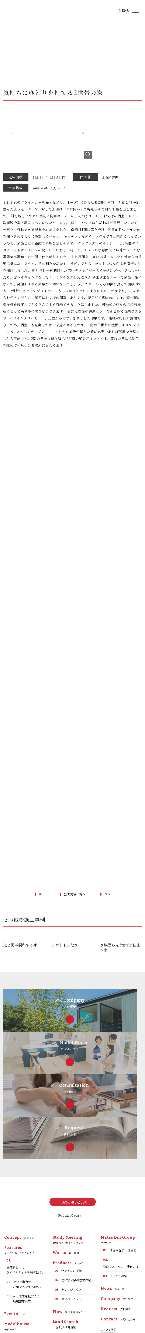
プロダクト (70, 1199)
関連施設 (118, 1176)
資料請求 (115, 1245)
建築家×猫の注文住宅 (73, 1216)
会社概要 (117, 1235)
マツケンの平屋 (68, 1207)
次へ (109, 894)
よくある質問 (108, 1266)
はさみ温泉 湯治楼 (119, 1187)
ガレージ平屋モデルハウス (24, 1286)
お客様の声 (17, 1302)
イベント (17, 1250)
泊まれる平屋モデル (22, 1273)
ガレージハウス (68, 1226)
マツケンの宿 (115, 1212)
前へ (41, 894)
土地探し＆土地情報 (66, 1260)
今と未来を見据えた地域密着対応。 (23, 1235)
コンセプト (20, 1174)
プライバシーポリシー (113, 1276)
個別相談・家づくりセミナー (69, 1176)
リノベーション (68, 1235)
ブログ (62, 1273)
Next (83, 133)
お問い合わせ (118, 1255)
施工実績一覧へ (75, 894)
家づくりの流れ (68, 1248)
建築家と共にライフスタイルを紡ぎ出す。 (25, 1202)
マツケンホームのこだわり (19, 1186)
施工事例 (66, 1189)
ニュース (112, 1225)
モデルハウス (16, 1262)
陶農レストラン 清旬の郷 (121, 1199)
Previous (12, 133)
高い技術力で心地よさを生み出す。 (24, 1220)
